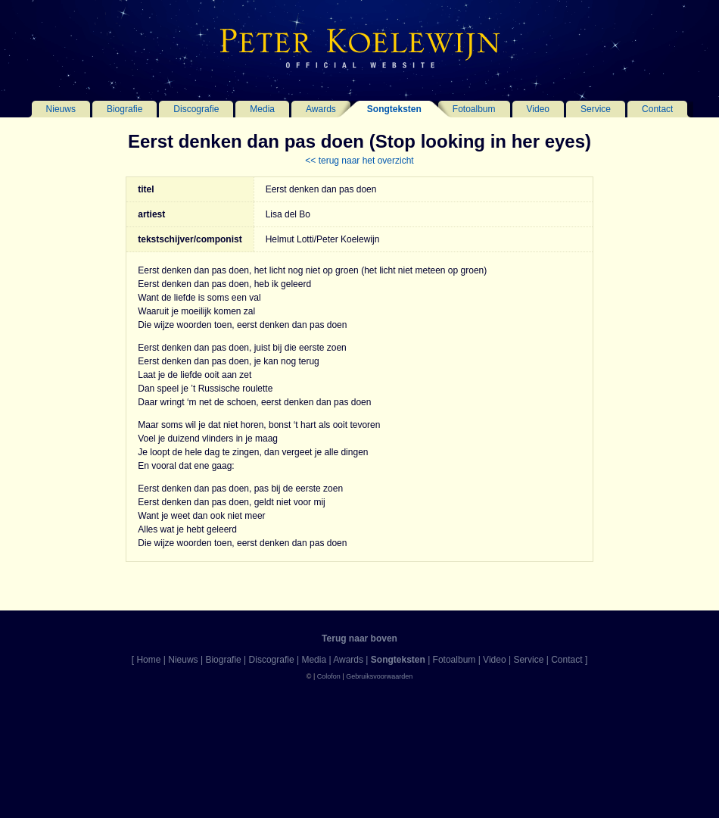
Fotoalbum (474, 109)
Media (262, 109)
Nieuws (61, 109)
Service (595, 109)
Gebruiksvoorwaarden (379, 676)
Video (538, 109)
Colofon (329, 676)
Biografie (124, 109)
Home (148, 659)
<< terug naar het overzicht (359, 160)
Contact (657, 109)
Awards (321, 109)
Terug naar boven (359, 638)
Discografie (196, 109)
